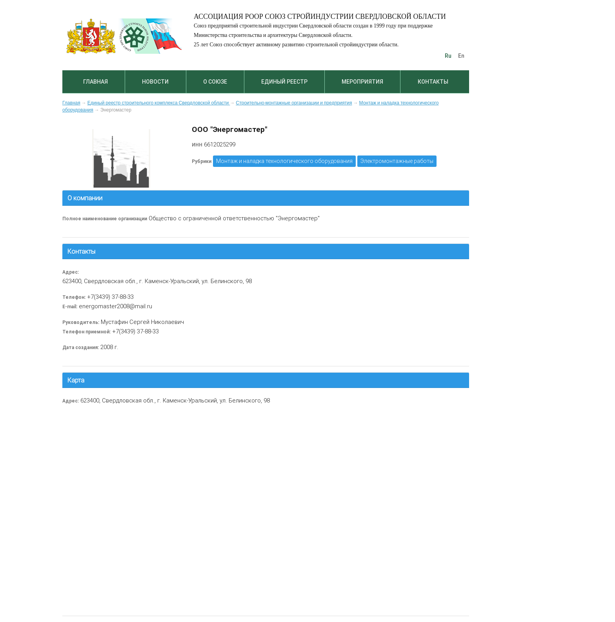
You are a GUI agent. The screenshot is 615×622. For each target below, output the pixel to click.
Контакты (433, 81)
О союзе (215, 81)
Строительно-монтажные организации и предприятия (294, 103)
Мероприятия (362, 81)
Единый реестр (284, 81)
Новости (155, 81)
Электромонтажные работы (396, 161)
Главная (95, 81)
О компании (84, 198)
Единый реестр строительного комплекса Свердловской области (158, 103)
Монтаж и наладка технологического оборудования (284, 161)
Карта (75, 380)
